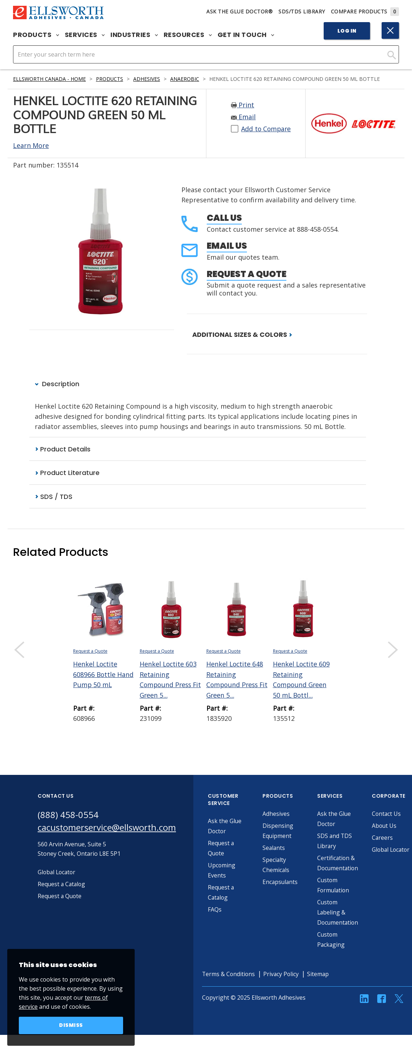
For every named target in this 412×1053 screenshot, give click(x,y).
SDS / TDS (53, 496)
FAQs (216, 909)
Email (243, 117)
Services (85, 34)
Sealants (275, 848)
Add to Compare (266, 129)
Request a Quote (246, 274)
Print (242, 105)
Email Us (227, 246)
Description (57, 383)
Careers (383, 838)
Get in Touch (246, 34)
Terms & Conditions (230, 974)
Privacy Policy (283, 974)
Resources (188, 34)
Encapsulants (282, 882)
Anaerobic (185, 78)
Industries (134, 34)
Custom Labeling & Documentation (339, 912)
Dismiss (71, 1025)
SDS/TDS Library (301, 11)
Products (36, 34)
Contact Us (388, 814)
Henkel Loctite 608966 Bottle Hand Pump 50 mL (103, 674)
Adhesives (147, 78)
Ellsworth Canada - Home (49, 78)
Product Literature (67, 472)
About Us (385, 826)
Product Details (63, 449)
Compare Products (365, 11)
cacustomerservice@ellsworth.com (107, 828)
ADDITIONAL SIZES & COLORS (242, 334)
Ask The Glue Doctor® (239, 11)
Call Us (224, 218)
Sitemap (321, 974)
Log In (347, 30)
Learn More (31, 145)
